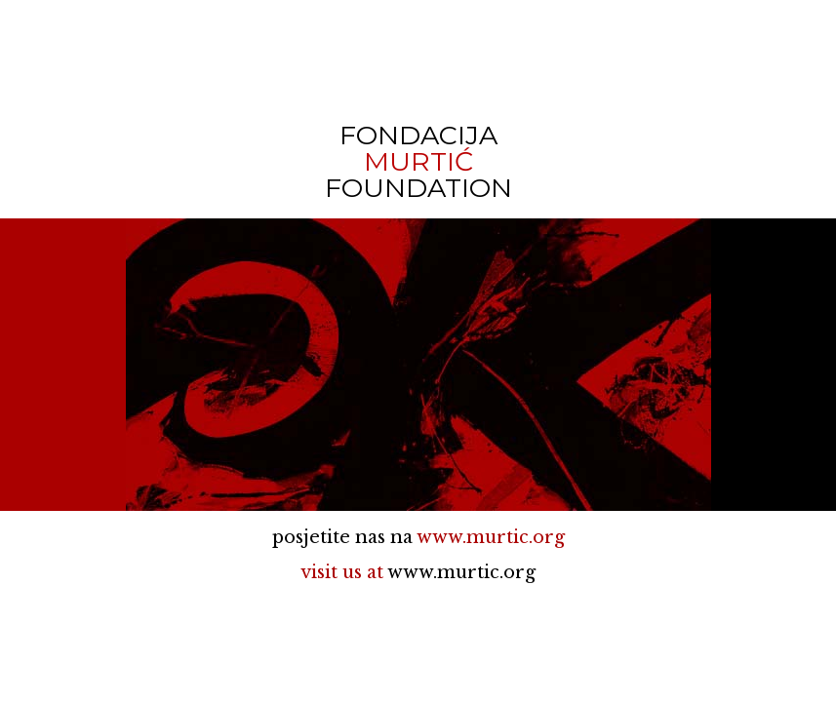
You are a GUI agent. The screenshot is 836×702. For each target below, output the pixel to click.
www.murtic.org (491, 537)
